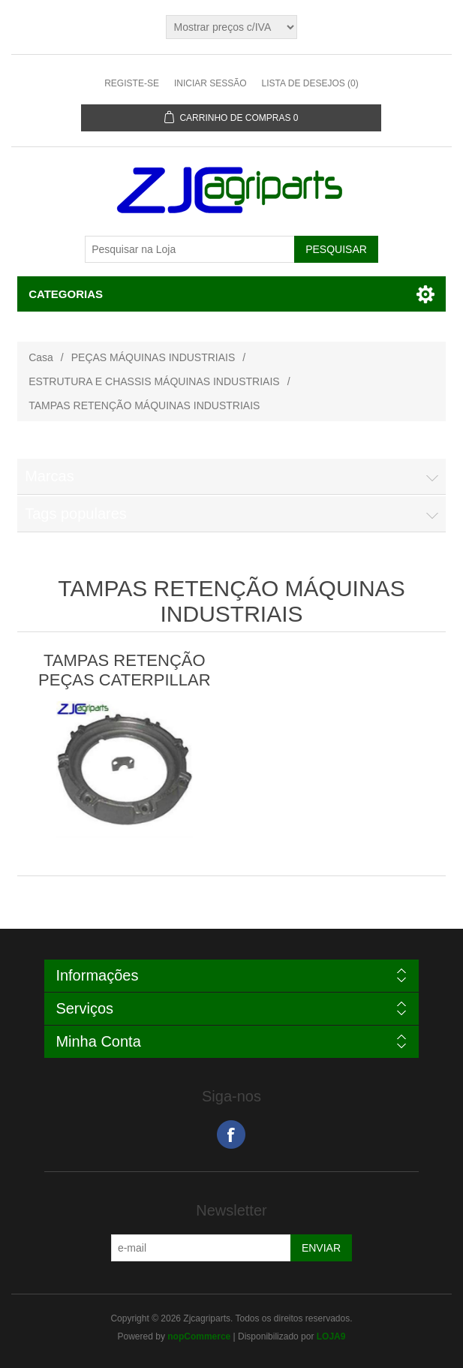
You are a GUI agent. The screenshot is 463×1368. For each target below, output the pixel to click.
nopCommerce (198, 1336)
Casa (41, 357)
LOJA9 (331, 1336)
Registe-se (131, 83)
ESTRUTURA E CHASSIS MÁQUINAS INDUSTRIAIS (154, 381)
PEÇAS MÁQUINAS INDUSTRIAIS (153, 357)
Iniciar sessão (210, 83)
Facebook (231, 1134)
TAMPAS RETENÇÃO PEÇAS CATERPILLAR (124, 670)
